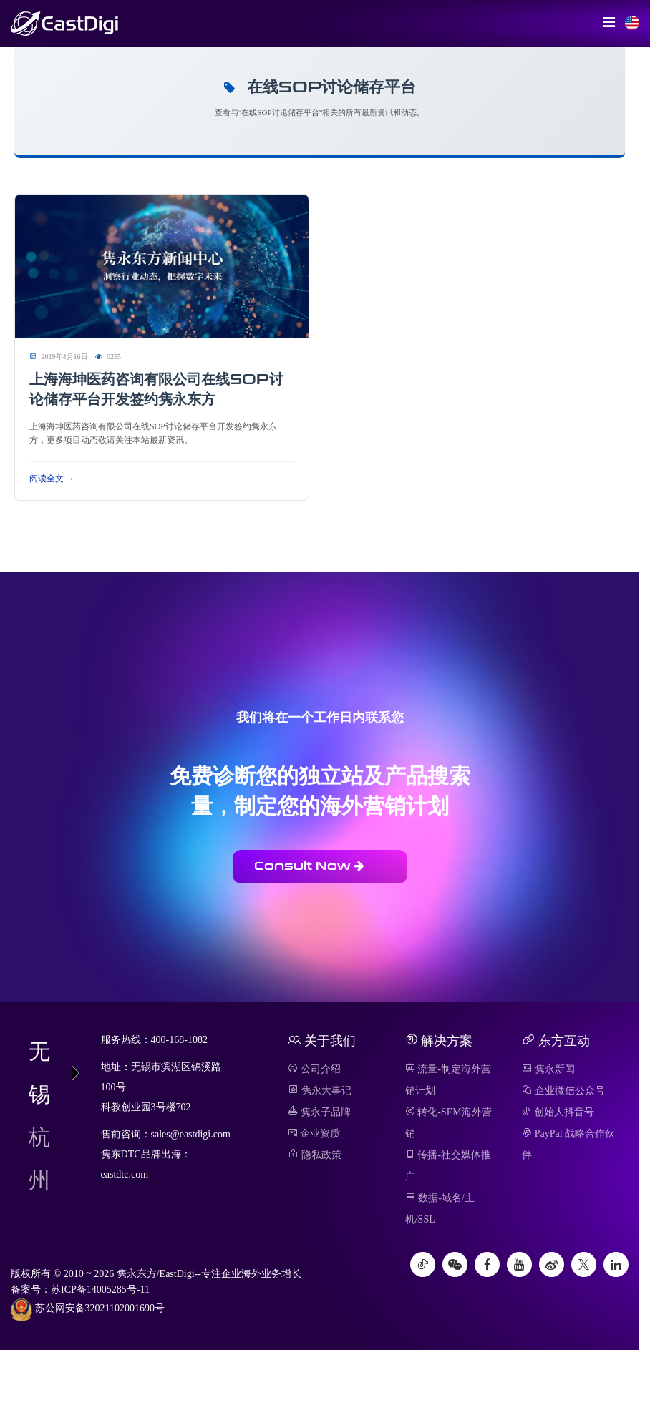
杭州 (39, 1158)
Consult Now (309, 866)
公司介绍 (314, 1069)
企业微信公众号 (563, 1090)
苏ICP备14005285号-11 (100, 1289)
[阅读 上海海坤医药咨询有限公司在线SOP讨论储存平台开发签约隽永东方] (162, 265)
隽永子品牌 (319, 1112)
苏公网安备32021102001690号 (88, 1309)
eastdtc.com (124, 1174)
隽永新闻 (548, 1069)
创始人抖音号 (558, 1112)
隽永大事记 (319, 1090)
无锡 (50, 1072)
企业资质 (314, 1133)
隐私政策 (314, 1155)
